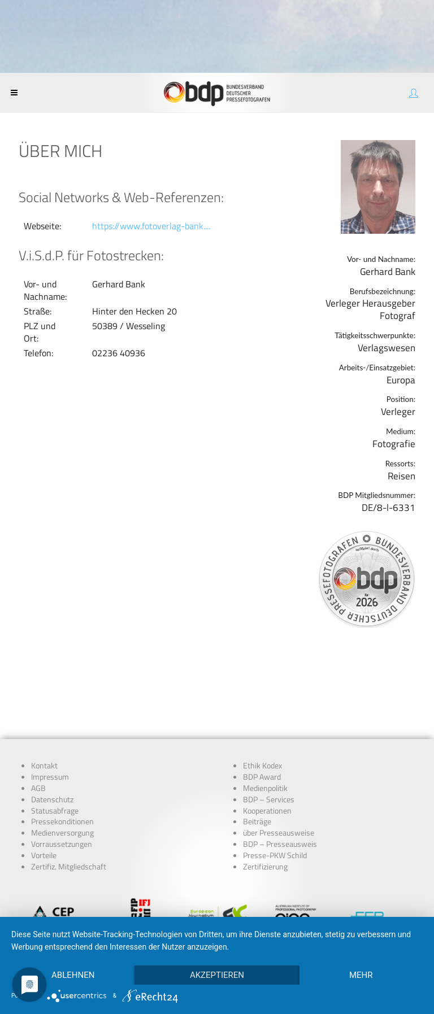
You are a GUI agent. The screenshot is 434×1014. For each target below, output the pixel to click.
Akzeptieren (217, 975)
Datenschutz (52, 722)
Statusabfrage (55, 734)
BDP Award (262, 700)
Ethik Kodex (262, 689)
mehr (361, 975)
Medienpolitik (265, 711)
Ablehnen (72, 975)
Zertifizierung (265, 790)
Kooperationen (267, 734)
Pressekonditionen (62, 744)
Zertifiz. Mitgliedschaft (68, 790)
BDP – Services (268, 722)
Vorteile (44, 778)
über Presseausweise (278, 756)
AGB (38, 711)
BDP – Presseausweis (280, 767)
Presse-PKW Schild (275, 778)
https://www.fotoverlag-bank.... (151, 226)
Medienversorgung (62, 756)
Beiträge (257, 744)
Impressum (50, 700)
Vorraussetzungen (61, 767)
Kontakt (44, 689)
